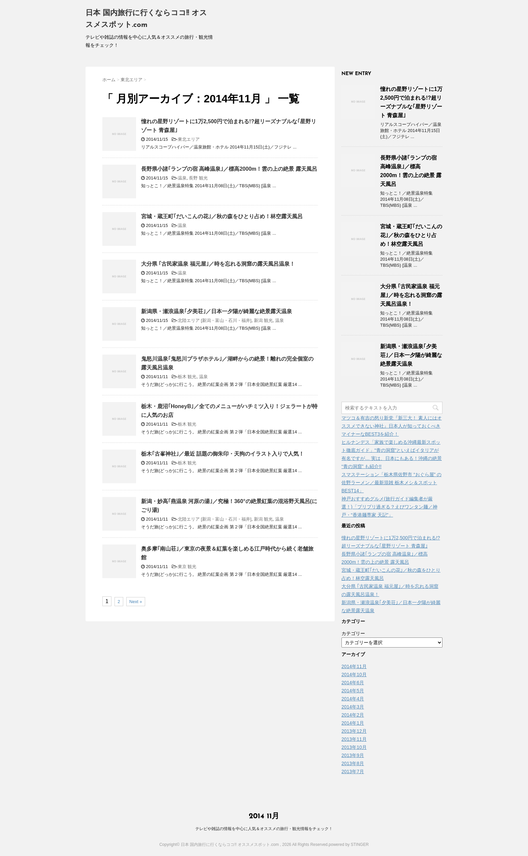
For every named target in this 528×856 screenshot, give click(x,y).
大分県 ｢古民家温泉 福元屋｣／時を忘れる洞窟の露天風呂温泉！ (218, 264)
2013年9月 (352, 755)
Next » (135, 601)
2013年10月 (354, 747)
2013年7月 (352, 771)
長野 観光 (198, 177)
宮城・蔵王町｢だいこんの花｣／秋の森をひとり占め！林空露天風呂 (222, 216)
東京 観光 (187, 566)
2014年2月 (352, 715)
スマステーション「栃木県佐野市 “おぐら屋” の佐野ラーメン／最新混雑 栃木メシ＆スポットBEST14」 (391, 482)
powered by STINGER (349, 844)
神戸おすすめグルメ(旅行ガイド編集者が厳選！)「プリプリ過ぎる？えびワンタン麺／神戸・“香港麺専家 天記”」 (389, 507)
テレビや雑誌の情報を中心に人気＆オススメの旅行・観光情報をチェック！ (264, 828)
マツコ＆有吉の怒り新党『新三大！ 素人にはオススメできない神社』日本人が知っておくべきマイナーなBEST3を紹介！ (391, 426)
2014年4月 (352, 698)
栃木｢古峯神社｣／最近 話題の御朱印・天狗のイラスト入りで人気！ (222, 454)
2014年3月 (352, 707)
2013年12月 (354, 731)
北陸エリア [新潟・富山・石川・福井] (215, 320)
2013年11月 (354, 739)
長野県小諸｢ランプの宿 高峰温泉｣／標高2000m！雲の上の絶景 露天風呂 (229, 169)
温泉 (182, 177)
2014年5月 (352, 690)
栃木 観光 (187, 376)
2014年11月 (354, 666)
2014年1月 (352, 723)
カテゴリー (353, 633)
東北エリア (189, 139)
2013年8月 (352, 763)
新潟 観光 (263, 320)
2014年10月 (354, 674)
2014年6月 (352, 682)
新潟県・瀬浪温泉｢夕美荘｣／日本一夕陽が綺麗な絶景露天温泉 (216, 311)
